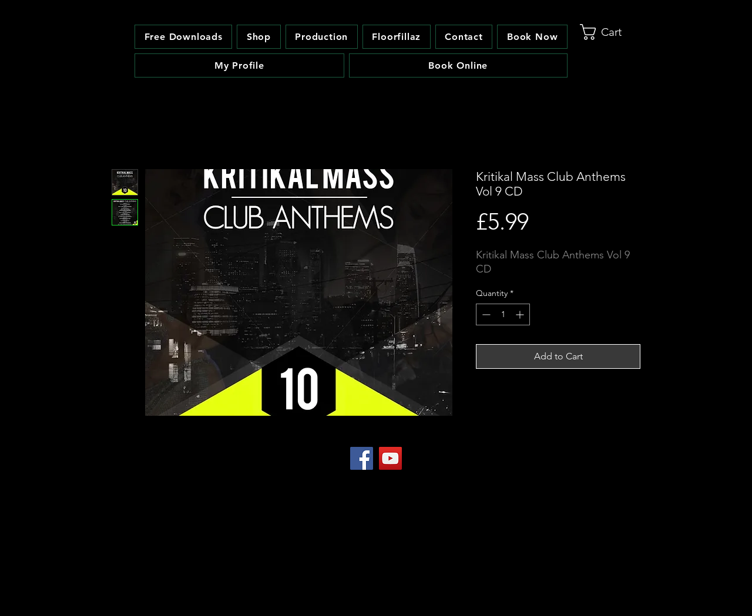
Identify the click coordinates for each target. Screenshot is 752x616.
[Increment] (520, 314)
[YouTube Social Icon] (390, 458)
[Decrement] (485, 314)
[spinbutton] (502, 314)
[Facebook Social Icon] (361, 458)
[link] (611, 32)
